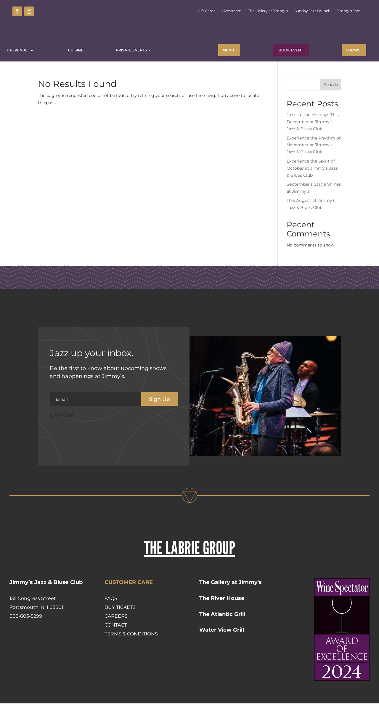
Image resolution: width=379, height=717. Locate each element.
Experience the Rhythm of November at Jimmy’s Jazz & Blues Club (314, 158)
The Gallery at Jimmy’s (268, 11)
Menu (228, 50)
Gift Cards (206, 11)
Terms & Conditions (131, 647)
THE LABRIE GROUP (189, 561)
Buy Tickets (120, 621)
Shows (353, 50)
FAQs (111, 612)
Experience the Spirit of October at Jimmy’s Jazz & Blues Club (312, 182)
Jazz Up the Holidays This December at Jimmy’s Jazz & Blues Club (313, 135)
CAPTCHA (62, 429)
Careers (116, 629)
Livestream (232, 11)
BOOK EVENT (291, 50)
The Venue (18, 50)
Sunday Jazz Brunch (312, 11)
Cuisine (75, 50)
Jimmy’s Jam (349, 11)
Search (331, 98)
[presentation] (95, 446)
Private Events (131, 50)
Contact (116, 638)
